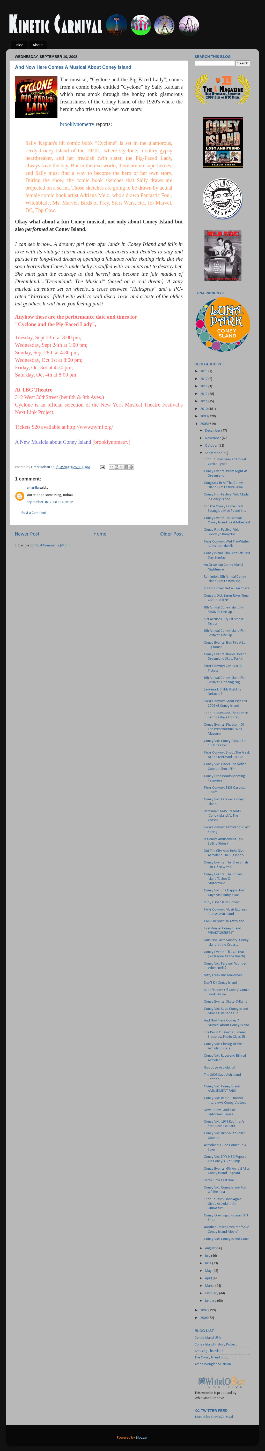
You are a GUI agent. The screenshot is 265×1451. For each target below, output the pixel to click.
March (210, 1286)
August (210, 1248)
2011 (204, 401)
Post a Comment (33, 513)
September (214, 453)
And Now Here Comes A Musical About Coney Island (73, 67)
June (208, 1263)
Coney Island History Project (216, 1345)
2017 (204, 379)
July (208, 1256)
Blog (20, 45)
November (213, 438)
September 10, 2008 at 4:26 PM (50, 502)
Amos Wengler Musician (213, 1364)
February (212, 1293)
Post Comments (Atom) (52, 545)
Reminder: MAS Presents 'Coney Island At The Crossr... (222, 815)
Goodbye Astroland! (219, 1068)
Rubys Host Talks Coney (221, 902)
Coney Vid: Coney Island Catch (226, 1239)
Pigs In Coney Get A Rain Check (226, 588)
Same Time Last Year (219, 1180)
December (213, 431)
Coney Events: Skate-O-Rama (225, 1002)
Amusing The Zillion (209, 1351)
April (209, 1278)
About (38, 45)
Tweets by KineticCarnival (214, 1417)
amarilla (33, 488)
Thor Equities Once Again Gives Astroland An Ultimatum (222, 1203)
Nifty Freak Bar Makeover (223, 975)
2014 (204, 386)
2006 (204, 1318)
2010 (204, 409)
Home (99, 534)
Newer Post (27, 534)
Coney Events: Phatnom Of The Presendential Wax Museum (224, 729)
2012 (204, 394)
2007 (204, 1310)
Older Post (171, 534)
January (211, 1301)
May (208, 1271)
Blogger (142, 1438)
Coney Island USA (208, 1338)
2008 (204, 424)
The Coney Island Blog (211, 1357)
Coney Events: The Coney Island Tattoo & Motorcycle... (223, 879)
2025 (204, 371)
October (211, 446)
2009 (204, 416)
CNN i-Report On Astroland (224, 921)
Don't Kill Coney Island (220, 983)
